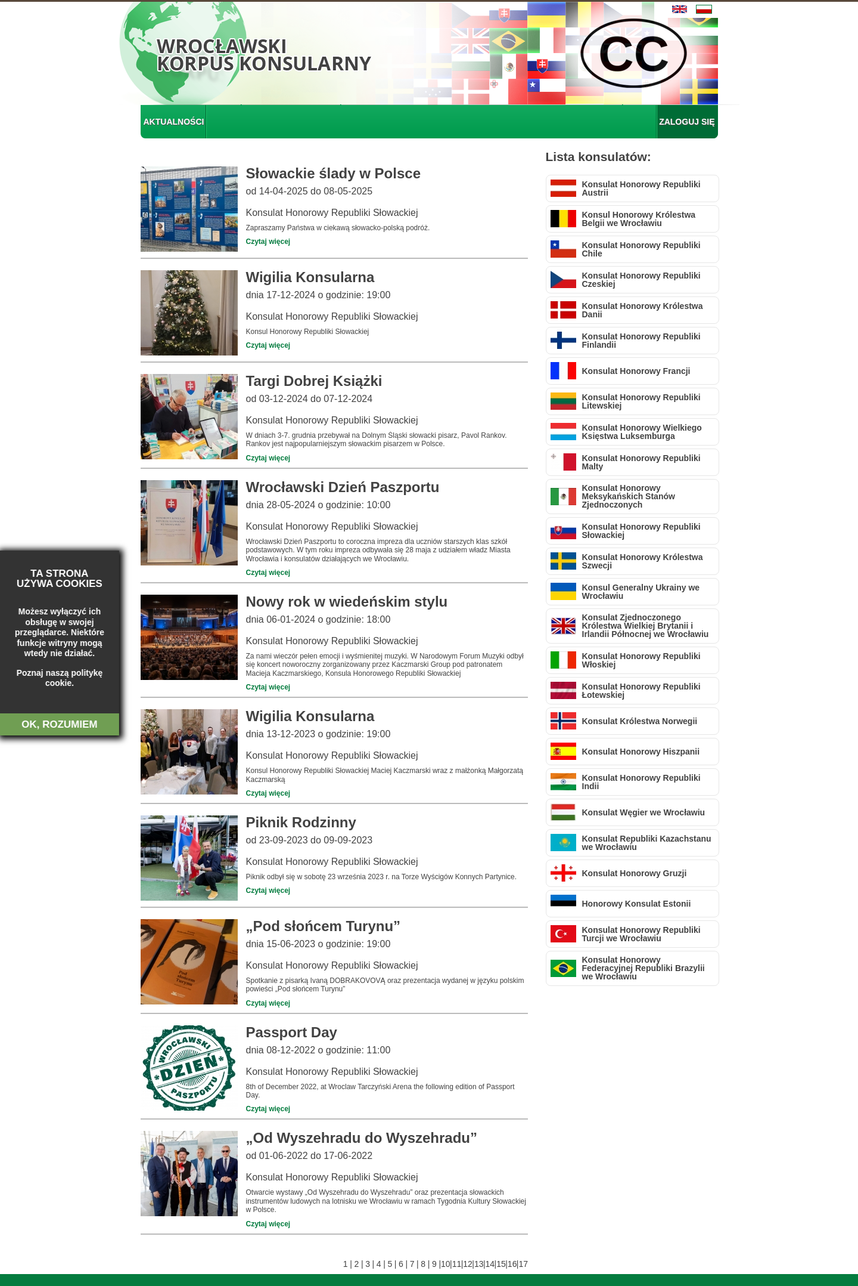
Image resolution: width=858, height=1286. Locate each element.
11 (456, 1264)
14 (490, 1264)
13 (478, 1264)
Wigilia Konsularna (310, 277)
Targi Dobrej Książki (314, 381)
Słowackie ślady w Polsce (333, 173)
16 (512, 1264)
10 (445, 1264)
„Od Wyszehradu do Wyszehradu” (362, 1138)
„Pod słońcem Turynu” (323, 926)
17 (523, 1264)
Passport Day (291, 1032)
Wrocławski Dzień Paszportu (343, 487)
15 (500, 1264)
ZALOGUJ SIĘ (686, 121)
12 (467, 1264)
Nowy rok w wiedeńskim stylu (347, 601)
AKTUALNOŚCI (174, 121)
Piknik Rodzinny (301, 822)
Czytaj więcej (268, 241)
